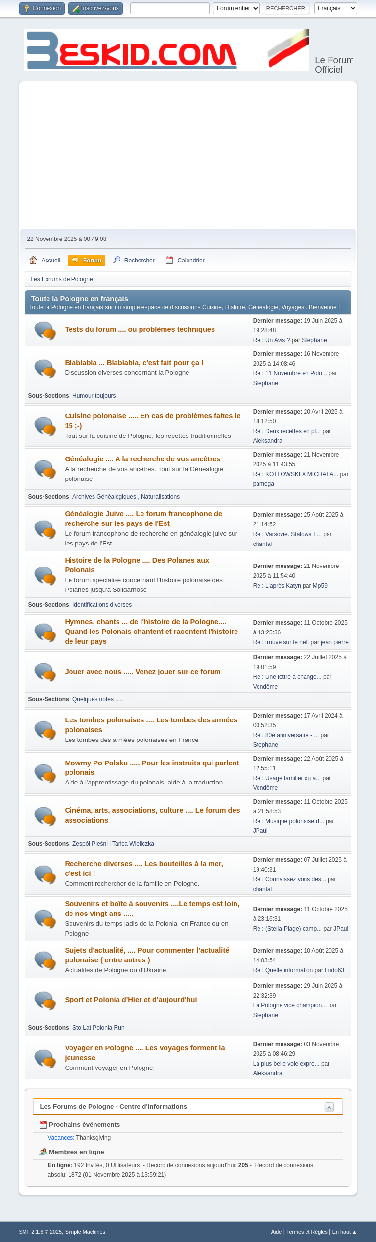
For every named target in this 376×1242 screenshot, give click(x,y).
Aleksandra (267, 440)
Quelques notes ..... (97, 699)
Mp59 (320, 585)
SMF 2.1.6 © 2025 (40, 1232)
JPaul (260, 831)
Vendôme (265, 686)
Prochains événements (79, 1124)
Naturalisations (160, 496)
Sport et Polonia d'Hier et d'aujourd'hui (131, 999)
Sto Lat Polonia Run (98, 1027)
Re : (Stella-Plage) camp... (287, 928)
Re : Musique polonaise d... (288, 821)
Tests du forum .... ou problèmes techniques (140, 329)
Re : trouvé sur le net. (281, 642)
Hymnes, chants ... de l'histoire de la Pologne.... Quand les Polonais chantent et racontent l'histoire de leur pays (151, 631)
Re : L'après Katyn (277, 585)
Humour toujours (94, 395)
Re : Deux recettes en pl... (287, 431)
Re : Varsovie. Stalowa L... (287, 534)
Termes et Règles (307, 1232)
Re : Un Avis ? (272, 340)
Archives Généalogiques (105, 496)
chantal (262, 544)
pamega (263, 483)
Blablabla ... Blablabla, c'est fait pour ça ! (134, 363)
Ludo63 (334, 970)
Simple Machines (85, 1232)
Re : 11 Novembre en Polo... (290, 373)
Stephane (314, 340)
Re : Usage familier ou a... (287, 778)
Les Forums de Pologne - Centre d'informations (113, 1106)
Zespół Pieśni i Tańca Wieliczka (113, 843)
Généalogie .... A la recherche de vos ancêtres (142, 459)
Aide (276, 1232)
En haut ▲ (344, 1232)
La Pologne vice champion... (290, 1005)
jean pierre (335, 642)
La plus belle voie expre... (286, 1063)
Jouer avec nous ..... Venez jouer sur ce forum (142, 671)
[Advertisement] (188, 155)
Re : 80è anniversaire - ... (286, 735)
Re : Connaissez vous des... (289, 879)
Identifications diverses (102, 604)
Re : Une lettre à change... (287, 677)
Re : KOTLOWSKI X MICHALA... (295, 474)
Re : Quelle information (284, 970)
